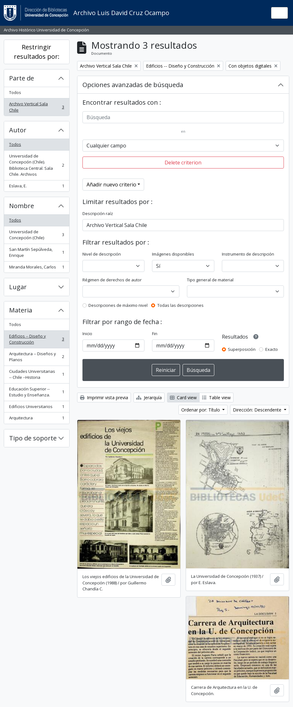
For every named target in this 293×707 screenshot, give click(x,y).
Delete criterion (183, 162)
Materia (20, 310)
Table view (216, 397)
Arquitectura (36, 419)
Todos (15, 92)
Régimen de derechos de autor (112, 280)
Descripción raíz (97, 213)
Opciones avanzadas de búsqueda (132, 84)
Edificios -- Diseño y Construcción (36, 339)
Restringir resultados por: (36, 52)
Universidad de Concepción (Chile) (36, 235)
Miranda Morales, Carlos (36, 268)
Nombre (21, 206)
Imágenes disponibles (173, 254)
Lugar (18, 287)
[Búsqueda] (183, 117)
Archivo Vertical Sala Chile (36, 107)
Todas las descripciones (180, 305)
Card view (183, 397)
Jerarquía (149, 397)
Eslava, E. (36, 187)
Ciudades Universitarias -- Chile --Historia (36, 374)
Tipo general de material (210, 280)
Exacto (271, 349)
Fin (154, 333)
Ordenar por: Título (201, 410)
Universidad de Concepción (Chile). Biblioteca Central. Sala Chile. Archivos (36, 165)
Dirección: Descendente (258, 410)
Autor (17, 130)
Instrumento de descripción (248, 254)
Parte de (21, 78)
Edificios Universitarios (36, 408)
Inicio (87, 333)
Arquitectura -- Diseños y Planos (36, 357)
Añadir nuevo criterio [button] (111, 184)
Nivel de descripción (101, 254)
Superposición (242, 349)
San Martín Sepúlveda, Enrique (36, 252)
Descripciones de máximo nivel (118, 305)
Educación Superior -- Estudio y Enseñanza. (36, 392)
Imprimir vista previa (104, 397)
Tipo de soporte (33, 438)
